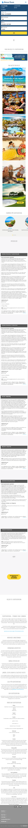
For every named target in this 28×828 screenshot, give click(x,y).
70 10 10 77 (3, 812)
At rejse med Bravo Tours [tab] (5, 819)
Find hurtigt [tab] (3, 817)
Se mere (24, 313)
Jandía (10, 228)
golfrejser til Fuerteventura (18, 689)
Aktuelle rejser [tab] (3, 821)
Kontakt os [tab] (3, 811)
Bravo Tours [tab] (3, 814)
